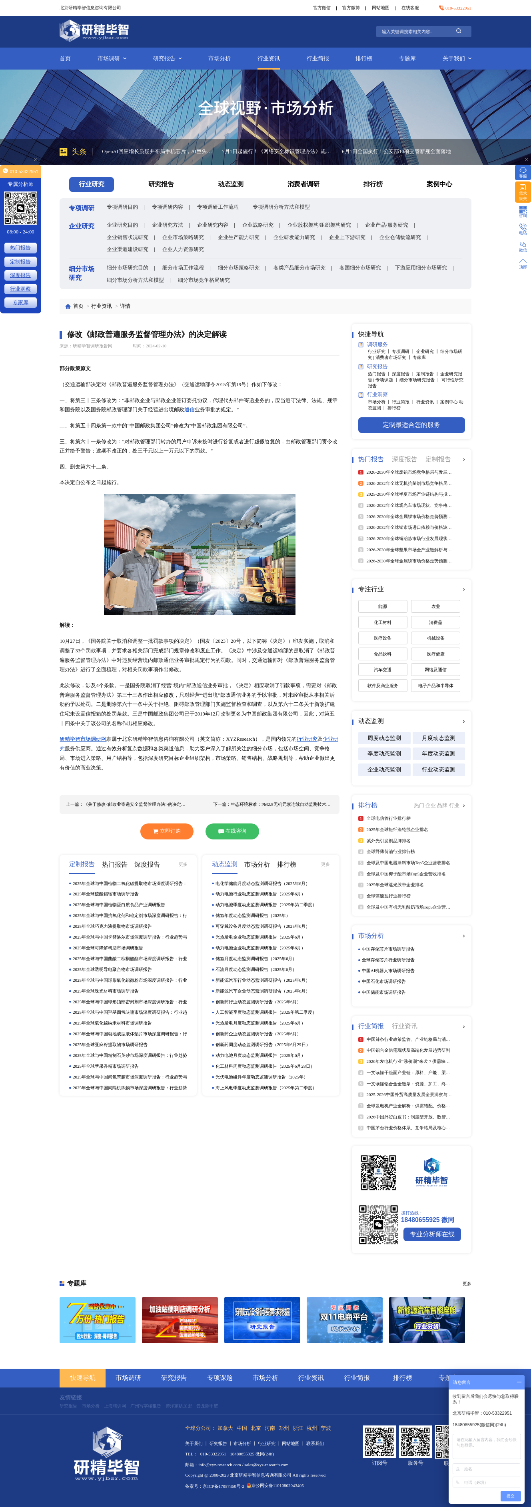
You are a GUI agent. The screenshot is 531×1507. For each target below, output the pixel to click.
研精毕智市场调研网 (83, 739)
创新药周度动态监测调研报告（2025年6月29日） (263, 1044)
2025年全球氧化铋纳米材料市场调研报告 (112, 1023)
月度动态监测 (438, 738)
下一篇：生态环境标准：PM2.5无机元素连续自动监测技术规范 (273, 804)
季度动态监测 (384, 753)
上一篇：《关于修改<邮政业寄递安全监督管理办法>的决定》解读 (126, 804)
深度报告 (20, 275)
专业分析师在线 (432, 1234)
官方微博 (351, 7)
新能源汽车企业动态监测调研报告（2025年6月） (263, 991)
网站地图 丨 (294, 1443)
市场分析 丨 (380, 401)
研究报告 (167, 58)
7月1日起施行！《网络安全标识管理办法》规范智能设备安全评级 (277, 151)
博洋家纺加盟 (179, 1405)
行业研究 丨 (380, 351)
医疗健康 (436, 654)
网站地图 (380, 7)
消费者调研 (303, 184)
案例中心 (439, 184)
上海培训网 (115, 1405)
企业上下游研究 (347, 237)
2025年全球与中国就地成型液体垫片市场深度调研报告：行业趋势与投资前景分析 (130, 1034)
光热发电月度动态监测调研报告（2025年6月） (261, 1023)
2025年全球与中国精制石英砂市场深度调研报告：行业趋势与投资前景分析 (130, 1055)
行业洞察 (373, 394)
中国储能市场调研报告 (384, 992)
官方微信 (322, 7)
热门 (419, 805)
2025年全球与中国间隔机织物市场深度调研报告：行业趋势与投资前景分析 (130, 1088)
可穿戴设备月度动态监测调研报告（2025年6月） (263, 926)
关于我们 (457, 58)
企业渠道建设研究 (127, 249)
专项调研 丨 (404, 351)
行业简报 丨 (404, 401)
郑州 (284, 1428)
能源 (382, 606)
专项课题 (220, 1377)
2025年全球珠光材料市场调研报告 (106, 991)
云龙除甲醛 (207, 1405)
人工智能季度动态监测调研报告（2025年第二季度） (266, 1012)
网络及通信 (436, 669)
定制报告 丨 (428, 373)
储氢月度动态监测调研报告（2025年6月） (256, 958)
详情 (125, 306)
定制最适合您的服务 (411, 424)
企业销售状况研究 (127, 237)
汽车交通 (382, 669)
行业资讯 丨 (428, 401)
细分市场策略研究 (239, 268)
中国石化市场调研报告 (384, 981)
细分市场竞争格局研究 (204, 280)
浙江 (298, 1428)
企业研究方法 (167, 225)
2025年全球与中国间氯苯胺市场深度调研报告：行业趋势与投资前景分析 (130, 1077)
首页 (65, 58)
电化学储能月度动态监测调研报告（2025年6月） (263, 883)
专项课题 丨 (387, 379)
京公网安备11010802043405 (275, 1485)
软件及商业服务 (382, 685)
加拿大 (225, 1428)
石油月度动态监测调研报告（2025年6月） (256, 969)
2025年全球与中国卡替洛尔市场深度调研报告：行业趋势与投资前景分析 (130, 937)
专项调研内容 (167, 207)
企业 (431, 805)
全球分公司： (200, 1428)
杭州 (312, 1428)
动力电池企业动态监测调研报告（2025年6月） (261, 947)
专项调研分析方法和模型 (281, 207)
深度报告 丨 (404, 373)
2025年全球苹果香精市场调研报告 (106, 1066)
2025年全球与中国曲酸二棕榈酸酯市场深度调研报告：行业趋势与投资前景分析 (130, 959)
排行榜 (363, 58)
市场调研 (112, 58)
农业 (435, 606)
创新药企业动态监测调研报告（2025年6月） (258, 1033)
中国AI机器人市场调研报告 (388, 970)
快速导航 (83, 1377)
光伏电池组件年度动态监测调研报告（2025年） (262, 1076)
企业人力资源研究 (183, 249)
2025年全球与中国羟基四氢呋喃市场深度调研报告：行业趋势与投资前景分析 (130, 1012)
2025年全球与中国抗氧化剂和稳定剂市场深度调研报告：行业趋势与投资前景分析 (130, 916)
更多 (183, 864)
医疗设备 (382, 638)
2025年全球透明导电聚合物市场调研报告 (112, 969)
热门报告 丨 (380, 373)
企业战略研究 (257, 225)
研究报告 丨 (222, 1443)
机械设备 (436, 638)
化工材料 (382, 622)
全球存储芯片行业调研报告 (388, 959)
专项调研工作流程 (218, 207)
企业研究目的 (122, 225)
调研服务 (373, 344)
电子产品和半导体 (435, 685)
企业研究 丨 (428, 351)
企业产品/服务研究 (386, 225)
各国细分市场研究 (360, 268)
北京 (256, 1428)
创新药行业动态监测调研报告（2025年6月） (258, 1001)
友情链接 (71, 1397)
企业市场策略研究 (183, 237)
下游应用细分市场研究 (421, 268)
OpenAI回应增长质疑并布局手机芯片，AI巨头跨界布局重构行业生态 (157, 151)
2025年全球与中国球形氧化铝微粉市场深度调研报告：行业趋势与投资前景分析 (130, 980)
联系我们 (315, 1443)
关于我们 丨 (197, 1443)
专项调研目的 (122, 207)
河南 (270, 1428)
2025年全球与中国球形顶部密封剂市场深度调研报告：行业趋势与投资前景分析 (130, 1002)
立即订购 (167, 831)
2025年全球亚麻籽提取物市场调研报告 (110, 1044)
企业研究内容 (212, 225)
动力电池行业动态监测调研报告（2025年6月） (261, 893)
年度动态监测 (438, 753)
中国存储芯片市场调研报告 (388, 949)
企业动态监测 (384, 769)
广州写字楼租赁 (145, 1405)
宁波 (326, 1428)
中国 (242, 1428)
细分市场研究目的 (127, 268)
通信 (189, 410)
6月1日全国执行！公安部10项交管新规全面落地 (396, 151)
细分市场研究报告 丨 (420, 379)
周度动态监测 (384, 738)
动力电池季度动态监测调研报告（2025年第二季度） (266, 904)
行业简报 (318, 58)
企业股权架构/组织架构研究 (319, 225)
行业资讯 (269, 58)
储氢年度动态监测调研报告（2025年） (253, 915)
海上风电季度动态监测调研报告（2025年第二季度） (266, 1087)
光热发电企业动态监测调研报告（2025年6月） (261, 937)
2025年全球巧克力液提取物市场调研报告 (112, 926)
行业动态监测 (438, 769)
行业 (454, 805)
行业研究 (307, 739)
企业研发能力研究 (294, 237)
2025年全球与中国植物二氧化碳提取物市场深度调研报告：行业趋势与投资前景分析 (130, 884)
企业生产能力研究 (239, 237)
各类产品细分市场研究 (299, 268)
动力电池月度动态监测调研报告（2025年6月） (261, 1055)
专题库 (407, 58)
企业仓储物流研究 (400, 237)
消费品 (435, 622)
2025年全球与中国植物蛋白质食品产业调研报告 (119, 904)
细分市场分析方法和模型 (135, 280)
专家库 (419, 357)
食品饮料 (382, 654)
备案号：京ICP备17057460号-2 (214, 1486)
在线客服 (410, 7)
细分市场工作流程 (183, 268)
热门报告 (20, 248)
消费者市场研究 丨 (394, 357)
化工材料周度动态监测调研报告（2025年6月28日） (265, 1066)
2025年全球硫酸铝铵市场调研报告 (106, 893)
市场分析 (219, 58)
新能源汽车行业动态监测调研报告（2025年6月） (263, 980)
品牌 (443, 805)
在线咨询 (232, 831)
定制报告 (20, 262)
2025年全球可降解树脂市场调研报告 (108, 947)
